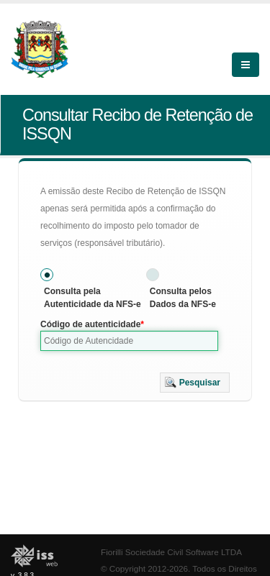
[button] (195, 382)
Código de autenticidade (90, 324)
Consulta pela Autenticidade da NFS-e (92, 297)
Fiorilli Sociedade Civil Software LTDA (171, 552)
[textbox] (129, 341)
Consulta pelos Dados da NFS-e (183, 297)
